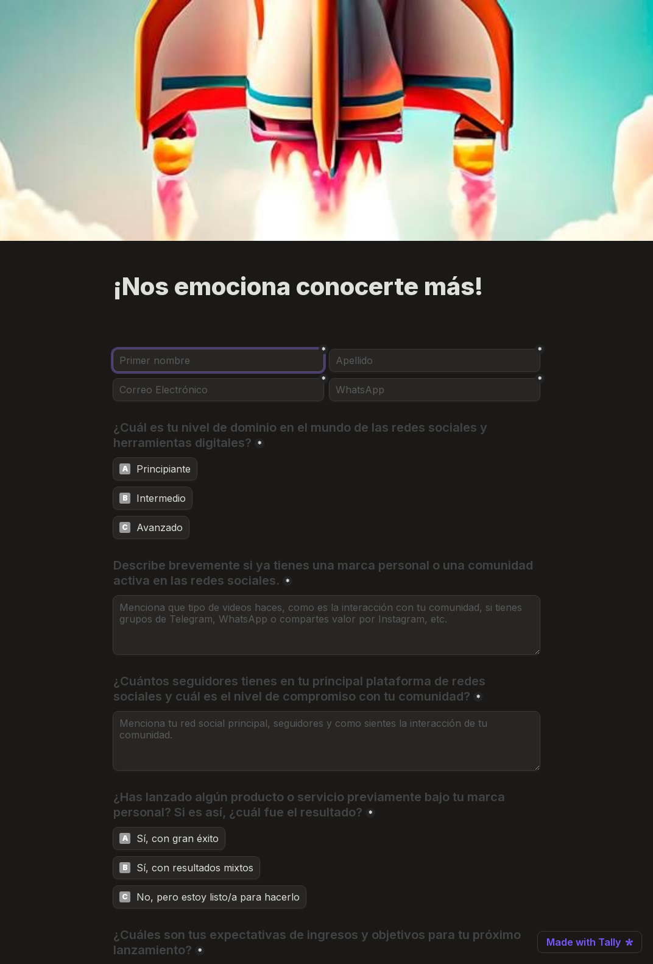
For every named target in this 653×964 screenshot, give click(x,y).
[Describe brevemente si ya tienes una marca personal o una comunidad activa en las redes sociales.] (326, 625)
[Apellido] (435, 360)
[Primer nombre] (218, 360)
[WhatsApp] (435, 390)
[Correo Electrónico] (218, 390)
